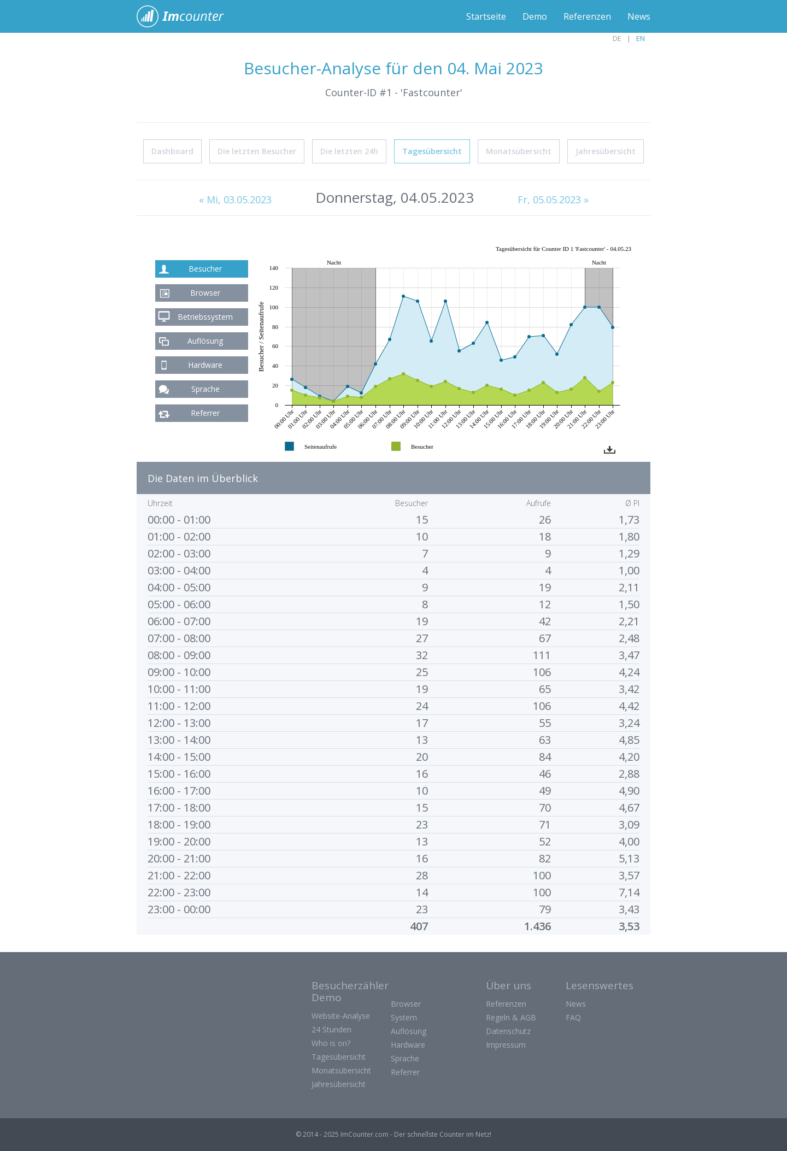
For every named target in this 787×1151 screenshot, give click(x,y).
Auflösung (205, 341)
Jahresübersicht (605, 151)
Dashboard (172, 151)
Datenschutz (508, 1031)
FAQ (573, 1017)
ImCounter (186, 16)
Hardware (205, 365)
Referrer (205, 413)
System (404, 1017)
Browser (205, 292)
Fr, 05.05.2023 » (553, 199)
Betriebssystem (205, 317)
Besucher (205, 268)
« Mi (235, 199)
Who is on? (331, 1043)
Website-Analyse (341, 1016)
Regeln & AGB (511, 1017)
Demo (534, 16)
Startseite (486, 16)
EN (640, 38)
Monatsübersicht (518, 151)
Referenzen (587, 16)
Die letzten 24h (349, 151)
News (638, 16)
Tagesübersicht (432, 151)
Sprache (205, 389)
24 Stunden (331, 1029)
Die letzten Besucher (257, 151)
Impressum (506, 1045)
